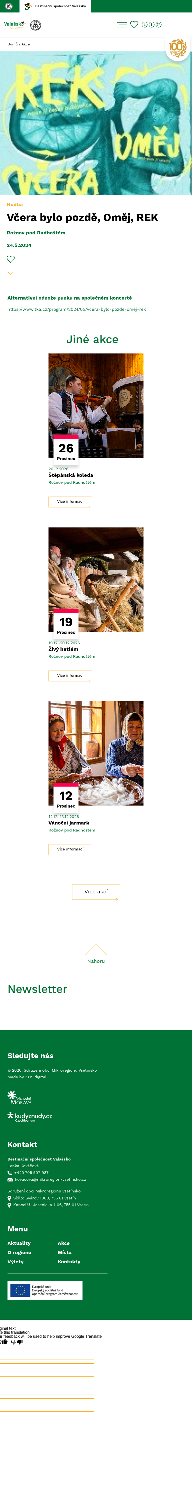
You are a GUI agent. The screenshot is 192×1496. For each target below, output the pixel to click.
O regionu (19, 1253)
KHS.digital (35, 1077)
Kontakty (69, 1262)
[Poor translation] (16, 1342)
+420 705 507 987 (31, 1172)
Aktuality (19, 1243)
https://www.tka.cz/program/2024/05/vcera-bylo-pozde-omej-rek (77, 309)
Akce (26, 44)
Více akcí (96, 891)
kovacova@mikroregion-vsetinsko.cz (50, 1179)
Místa (65, 1253)
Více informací (70, 501)
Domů (13, 44)
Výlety (16, 1262)
